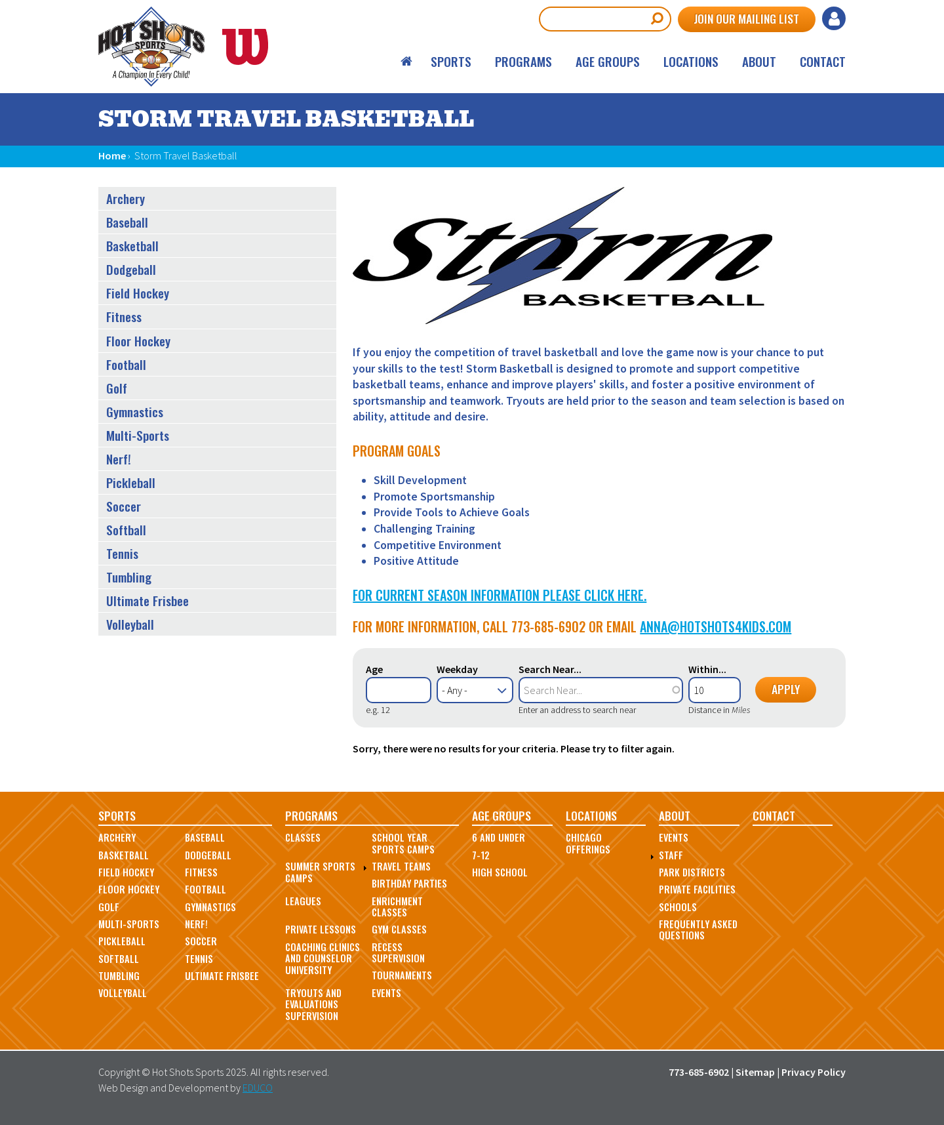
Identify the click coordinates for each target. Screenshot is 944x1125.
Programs (523, 61)
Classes (303, 837)
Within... (707, 669)
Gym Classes (399, 929)
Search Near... (550, 669)
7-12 (481, 855)
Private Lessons (320, 929)
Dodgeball (131, 269)
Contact (823, 61)
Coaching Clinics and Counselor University (322, 958)
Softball (126, 529)
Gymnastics (134, 411)
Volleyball (130, 624)
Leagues (303, 901)
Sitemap (755, 1071)
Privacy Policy (813, 1071)
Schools (678, 907)
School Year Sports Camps (403, 842)
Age (374, 669)
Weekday (457, 669)
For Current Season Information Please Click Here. (499, 595)
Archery (125, 198)
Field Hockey (137, 292)
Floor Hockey (138, 340)
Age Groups (608, 61)
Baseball (127, 222)
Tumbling (128, 576)
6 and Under (498, 837)
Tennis (122, 553)
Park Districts (692, 872)
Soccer (123, 506)
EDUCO (258, 1087)
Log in (834, 18)
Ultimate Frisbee (147, 600)
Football (126, 364)
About (759, 61)
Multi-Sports (137, 435)
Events (386, 993)
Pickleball (130, 482)
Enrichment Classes (397, 906)
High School (500, 872)
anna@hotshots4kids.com (715, 626)
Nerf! (118, 458)
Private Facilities (697, 889)
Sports (451, 61)
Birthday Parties (409, 883)
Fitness (124, 316)
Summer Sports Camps (320, 871)
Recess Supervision (398, 952)
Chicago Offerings (588, 842)
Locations (690, 61)
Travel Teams (401, 866)
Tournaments (402, 975)
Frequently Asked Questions (698, 929)
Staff (671, 855)
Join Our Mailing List (746, 18)
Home (407, 61)
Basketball (132, 245)
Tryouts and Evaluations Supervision (313, 1004)
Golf (116, 388)
